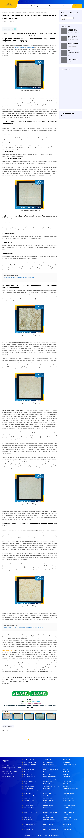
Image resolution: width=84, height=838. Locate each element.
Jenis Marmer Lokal (28, 783)
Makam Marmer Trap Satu (69, 767)
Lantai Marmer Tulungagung (70, 819)
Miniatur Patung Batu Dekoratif (51, 822)
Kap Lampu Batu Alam (29, 800)
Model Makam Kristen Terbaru (70, 810)
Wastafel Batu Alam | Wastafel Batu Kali (73, 29)
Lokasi (59, 6)
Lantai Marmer (47, 774)
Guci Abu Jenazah (28, 803)
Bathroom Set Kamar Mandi (30, 764)
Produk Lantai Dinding (11, 12)
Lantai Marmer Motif (48, 791)
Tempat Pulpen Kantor (49, 772)
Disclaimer (34, 1)
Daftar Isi (65, 6)
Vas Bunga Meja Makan (29, 824)
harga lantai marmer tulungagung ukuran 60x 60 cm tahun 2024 (26, 677)
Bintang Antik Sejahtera (41, 835)
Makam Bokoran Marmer (69, 764)
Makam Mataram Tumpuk (30, 812)
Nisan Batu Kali (27, 827)
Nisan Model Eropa (48, 817)
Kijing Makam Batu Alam (29, 795)
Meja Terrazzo (46, 788)
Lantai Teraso (26, 798)
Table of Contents (8, 29)
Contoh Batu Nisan (48, 760)
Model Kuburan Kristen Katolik (30, 791)
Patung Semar (47, 807)
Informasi (29, 6)
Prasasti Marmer (67, 829)
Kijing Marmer (66, 762)
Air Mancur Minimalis (68, 800)
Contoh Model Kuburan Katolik (51, 786)
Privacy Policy (27, 1)
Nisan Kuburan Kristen (29, 779)
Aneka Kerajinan (67, 781)
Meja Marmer (66, 776)
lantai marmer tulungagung (21, 681)
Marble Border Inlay (28, 829)
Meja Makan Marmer (68, 807)
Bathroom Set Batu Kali (69, 805)
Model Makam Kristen (28, 767)
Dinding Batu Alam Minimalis (50, 769)
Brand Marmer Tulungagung (50, 829)
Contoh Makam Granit (49, 819)
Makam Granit (46, 827)
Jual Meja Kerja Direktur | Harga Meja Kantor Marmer (74, 58)
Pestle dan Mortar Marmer (69, 803)
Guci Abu (65, 786)
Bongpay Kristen (27, 819)
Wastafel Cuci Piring (48, 767)
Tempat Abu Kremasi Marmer (70, 788)
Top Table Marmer (67, 772)
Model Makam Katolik (28, 793)
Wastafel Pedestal (47, 781)
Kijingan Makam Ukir (48, 800)
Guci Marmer (46, 803)
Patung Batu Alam (47, 815)
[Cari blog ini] (67, 18)
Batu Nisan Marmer (48, 805)
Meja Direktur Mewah (28, 760)
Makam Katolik (66, 769)
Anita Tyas (6, 21)
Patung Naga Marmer (68, 793)
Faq (38, 1)
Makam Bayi (66, 774)
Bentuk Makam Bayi (28, 788)
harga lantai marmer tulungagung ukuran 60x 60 (35, 679)
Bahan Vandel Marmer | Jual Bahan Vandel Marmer (74, 51)
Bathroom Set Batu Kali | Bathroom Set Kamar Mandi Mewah (74, 44)
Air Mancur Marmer (48, 762)
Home (22, 1)
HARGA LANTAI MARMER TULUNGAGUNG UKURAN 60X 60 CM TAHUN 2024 (30, 35)
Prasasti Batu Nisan (28, 805)
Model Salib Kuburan (48, 783)
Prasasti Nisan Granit (28, 807)
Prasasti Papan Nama (48, 764)
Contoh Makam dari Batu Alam (31, 822)
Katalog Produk (51, 6)
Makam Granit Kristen (28, 769)
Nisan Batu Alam (47, 798)
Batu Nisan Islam (27, 815)
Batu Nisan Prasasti (48, 810)
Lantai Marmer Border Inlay (70, 795)
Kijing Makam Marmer (29, 776)
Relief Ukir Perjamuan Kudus (50, 776)
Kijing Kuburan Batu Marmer (50, 812)
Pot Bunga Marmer (48, 824)
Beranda (4, 12)
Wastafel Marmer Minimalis (70, 815)
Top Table (45, 795)
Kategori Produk (39, 6)
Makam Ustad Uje (27, 817)
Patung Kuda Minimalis (69, 783)
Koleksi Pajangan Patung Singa (51, 779)
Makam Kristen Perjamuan (30, 781)
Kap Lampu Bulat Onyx (68, 812)
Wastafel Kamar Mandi (29, 772)
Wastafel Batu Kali (67, 822)
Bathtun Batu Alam (68, 827)
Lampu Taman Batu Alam (29, 762)
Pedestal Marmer (27, 810)
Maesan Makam (47, 793)
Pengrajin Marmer (28, 774)
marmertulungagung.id (46, 671)
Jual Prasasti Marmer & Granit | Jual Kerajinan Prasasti (74, 37)
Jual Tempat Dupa (67, 824)
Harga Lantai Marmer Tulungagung (17, 115)
